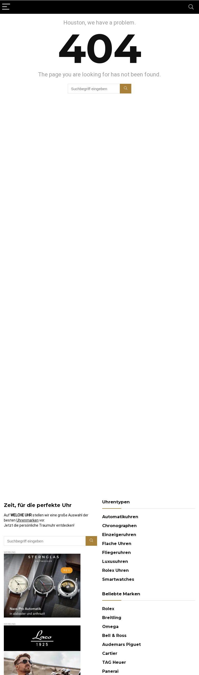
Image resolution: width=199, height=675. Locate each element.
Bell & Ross (114, 635)
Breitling (111, 617)
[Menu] (6, 7)
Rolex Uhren (115, 570)
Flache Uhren (116, 543)
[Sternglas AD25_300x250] (42, 556)
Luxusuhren (115, 561)
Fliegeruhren (116, 552)
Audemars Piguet (121, 644)
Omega (110, 626)
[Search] (191, 7)
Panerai (110, 671)
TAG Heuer (114, 662)
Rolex (108, 608)
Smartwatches (118, 579)
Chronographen (119, 525)
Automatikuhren (120, 516)
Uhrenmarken (27, 520)
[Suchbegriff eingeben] (125, 88)
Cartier (109, 653)
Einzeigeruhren (119, 534)
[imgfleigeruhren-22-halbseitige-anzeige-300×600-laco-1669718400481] (42, 627)
